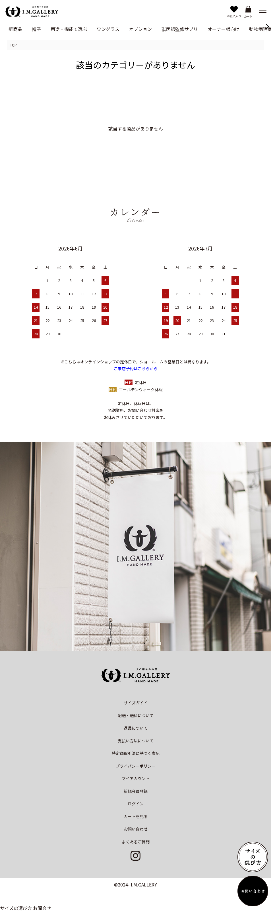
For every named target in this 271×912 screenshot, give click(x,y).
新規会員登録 (136, 791)
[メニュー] (262, 9)
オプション (140, 29)
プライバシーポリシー (136, 766)
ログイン (136, 803)
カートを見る (136, 816)
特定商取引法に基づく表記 (136, 753)
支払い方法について (136, 740)
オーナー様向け (223, 29)
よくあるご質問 (136, 841)
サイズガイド (136, 702)
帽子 (36, 29)
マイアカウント (136, 778)
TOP (13, 45)
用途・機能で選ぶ (69, 29)
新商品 (15, 29)
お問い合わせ (136, 829)
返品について (136, 728)
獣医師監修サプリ (180, 29)
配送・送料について (136, 715)
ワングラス (108, 29)
